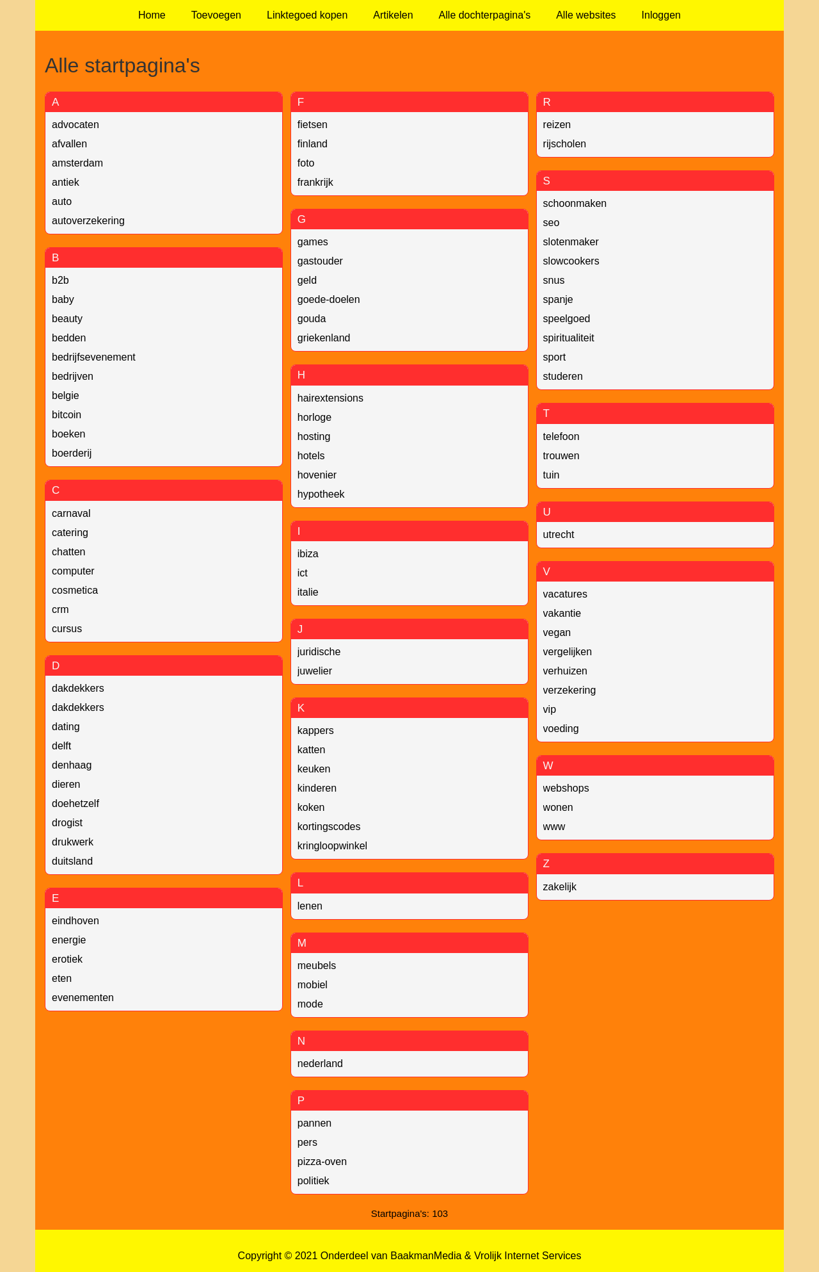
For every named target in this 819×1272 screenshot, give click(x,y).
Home (152, 15)
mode (310, 1004)
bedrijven (72, 376)
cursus (67, 628)
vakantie (562, 613)
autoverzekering (88, 220)
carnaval (71, 513)
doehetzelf (75, 803)
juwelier (315, 670)
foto (306, 163)
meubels (317, 965)
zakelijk (559, 886)
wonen (558, 807)
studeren (563, 376)
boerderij (71, 453)
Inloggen (661, 15)
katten (312, 749)
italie (308, 592)
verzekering (569, 690)
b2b (60, 280)
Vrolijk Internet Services (527, 1255)
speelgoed (567, 318)
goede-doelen (329, 299)
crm (60, 609)
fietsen (313, 124)
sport (554, 357)
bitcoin (66, 414)
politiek (314, 1180)
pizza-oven (322, 1161)
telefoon (561, 436)
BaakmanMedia (425, 1255)
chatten (68, 551)
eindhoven (75, 920)
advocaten (75, 124)
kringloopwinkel (332, 845)
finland (313, 143)
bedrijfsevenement (94, 357)
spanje (558, 299)
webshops (566, 788)
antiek (65, 182)
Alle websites (586, 15)
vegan (557, 632)
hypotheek (321, 494)
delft (61, 745)
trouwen (561, 455)
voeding (561, 728)
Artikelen (393, 15)
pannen (314, 1123)
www (554, 826)
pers (307, 1142)
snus (554, 280)
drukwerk (72, 841)
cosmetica (75, 590)
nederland (320, 1063)
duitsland (72, 861)
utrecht (559, 534)
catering (70, 532)
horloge (314, 417)
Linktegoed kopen (307, 15)
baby (63, 299)
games (313, 241)
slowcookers (571, 261)
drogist (67, 822)
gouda (312, 318)
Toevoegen (216, 15)
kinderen (317, 788)
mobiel (313, 984)
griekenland (324, 337)
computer (73, 571)
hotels (311, 455)
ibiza (308, 553)
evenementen (83, 997)
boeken (69, 433)
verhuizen (565, 670)
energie (69, 939)
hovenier (317, 474)
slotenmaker (571, 241)
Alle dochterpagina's (485, 15)
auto (62, 201)
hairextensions (330, 398)
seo (551, 222)
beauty (67, 318)
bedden (69, 337)
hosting (314, 436)
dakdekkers (78, 688)
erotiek (67, 959)
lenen (310, 906)
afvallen (69, 143)
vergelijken (567, 651)
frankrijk (315, 182)
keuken (314, 768)
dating (66, 726)
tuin (551, 474)
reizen (557, 124)
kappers (316, 730)
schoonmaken (575, 203)
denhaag (71, 765)
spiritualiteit (568, 337)
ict (303, 572)
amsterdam (77, 163)
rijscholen (565, 143)
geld (307, 280)
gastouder (320, 261)
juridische (319, 651)
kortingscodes (329, 826)
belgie (65, 395)
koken (311, 807)
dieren (66, 784)
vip (549, 709)
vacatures (565, 594)
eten (62, 978)
